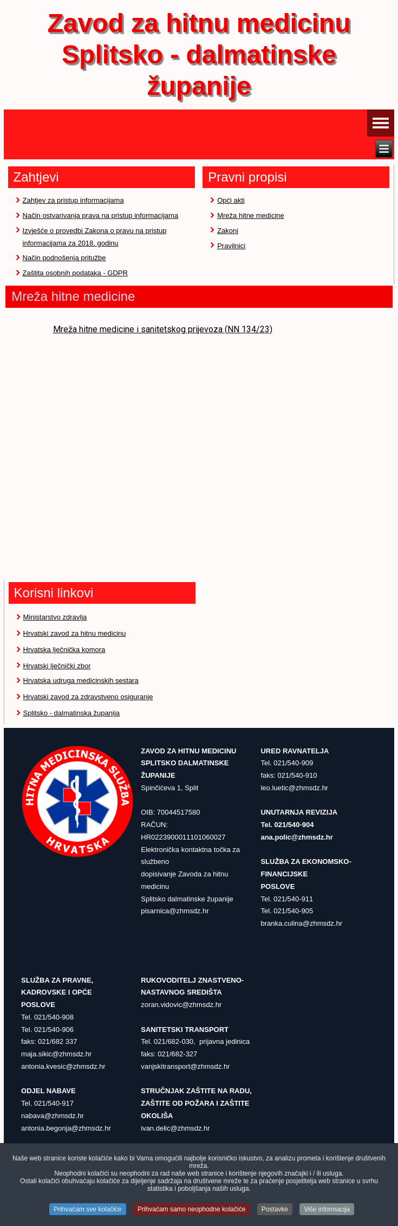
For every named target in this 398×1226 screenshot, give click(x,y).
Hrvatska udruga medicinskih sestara (81, 680)
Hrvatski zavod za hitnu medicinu (74, 633)
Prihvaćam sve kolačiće (87, 1210)
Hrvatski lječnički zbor (57, 666)
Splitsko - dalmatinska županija (71, 713)
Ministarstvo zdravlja (55, 617)
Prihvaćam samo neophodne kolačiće (191, 1210)
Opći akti (231, 200)
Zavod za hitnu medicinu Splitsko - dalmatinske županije (198, 54)
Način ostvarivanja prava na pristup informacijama (101, 215)
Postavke (275, 1210)
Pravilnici (231, 246)
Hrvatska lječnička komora (64, 650)
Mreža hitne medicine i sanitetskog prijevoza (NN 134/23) (162, 329)
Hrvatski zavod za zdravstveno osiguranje (88, 697)
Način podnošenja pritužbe (64, 258)
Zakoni (227, 231)
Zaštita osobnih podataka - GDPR (75, 273)
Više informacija (326, 1210)
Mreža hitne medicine (250, 215)
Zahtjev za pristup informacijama (73, 200)
